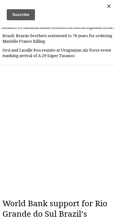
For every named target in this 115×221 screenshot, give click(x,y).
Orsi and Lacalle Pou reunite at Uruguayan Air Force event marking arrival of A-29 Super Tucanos (56, 53)
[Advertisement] (57, 131)
